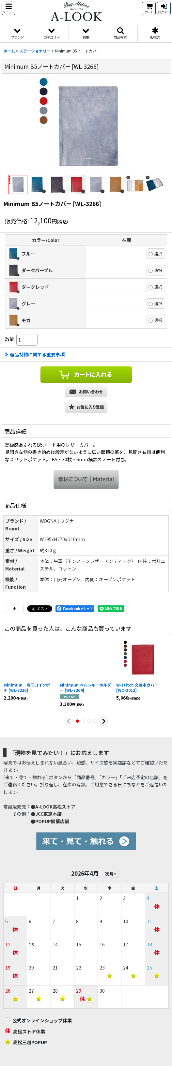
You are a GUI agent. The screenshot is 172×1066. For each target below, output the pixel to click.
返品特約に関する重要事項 (35, 354)
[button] (8, 8)
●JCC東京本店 (46, 813)
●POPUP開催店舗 (50, 821)
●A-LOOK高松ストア (53, 806)
